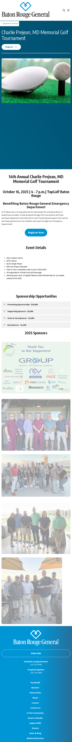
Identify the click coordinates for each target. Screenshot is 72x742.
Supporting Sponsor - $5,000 (20, 311)
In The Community (35, 713)
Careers (35, 702)
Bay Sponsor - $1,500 (16, 325)
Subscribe (36, 653)
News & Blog (35, 733)
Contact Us (35, 708)
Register (11, 47)
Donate (35, 728)
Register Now (36, 232)
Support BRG (35, 723)
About (35, 697)
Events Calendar (35, 718)
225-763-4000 (36, 672)
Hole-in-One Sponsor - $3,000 (20, 318)
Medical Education (35, 738)
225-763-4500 (36, 664)
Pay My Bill (35, 682)
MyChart (35, 687)
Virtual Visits (35, 692)
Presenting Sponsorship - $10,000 (22, 304)
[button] (68, 10)
